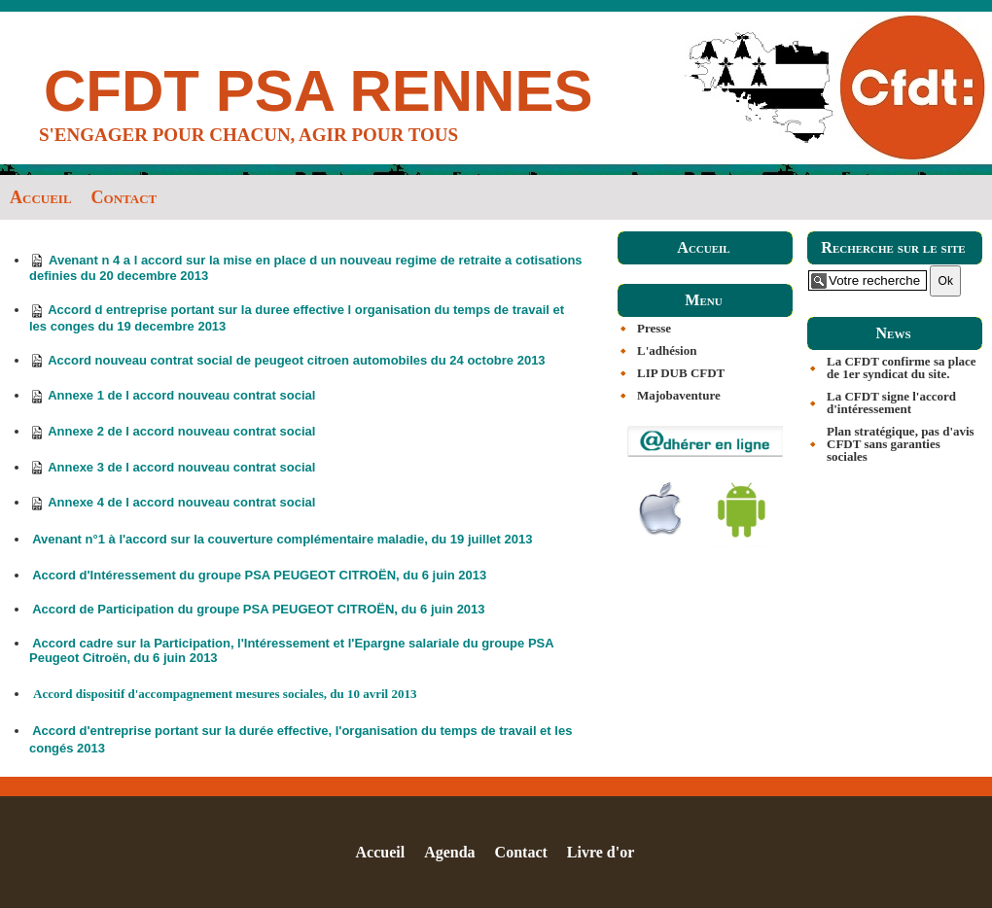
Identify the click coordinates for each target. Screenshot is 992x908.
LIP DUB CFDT (681, 373)
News (892, 333)
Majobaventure (679, 395)
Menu (703, 300)
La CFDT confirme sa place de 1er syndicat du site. (901, 367)
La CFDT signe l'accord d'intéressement (891, 402)
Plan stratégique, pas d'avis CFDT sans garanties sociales (900, 444)
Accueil (41, 197)
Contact (124, 197)
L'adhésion (666, 350)
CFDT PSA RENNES (318, 90)
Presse (654, 328)
